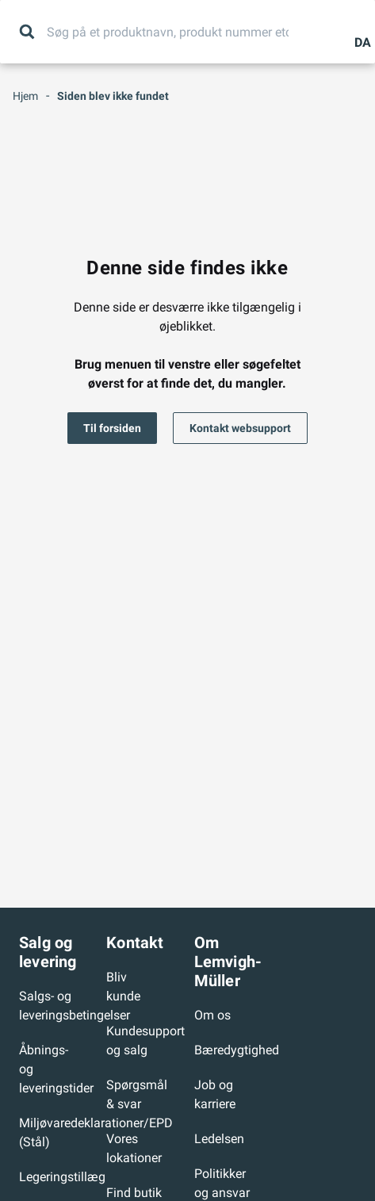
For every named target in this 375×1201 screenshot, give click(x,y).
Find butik (134, 1192)
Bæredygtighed (236, 1050)
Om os (212, 1015)
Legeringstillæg (62, 1176)
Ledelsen (219, 1138)
